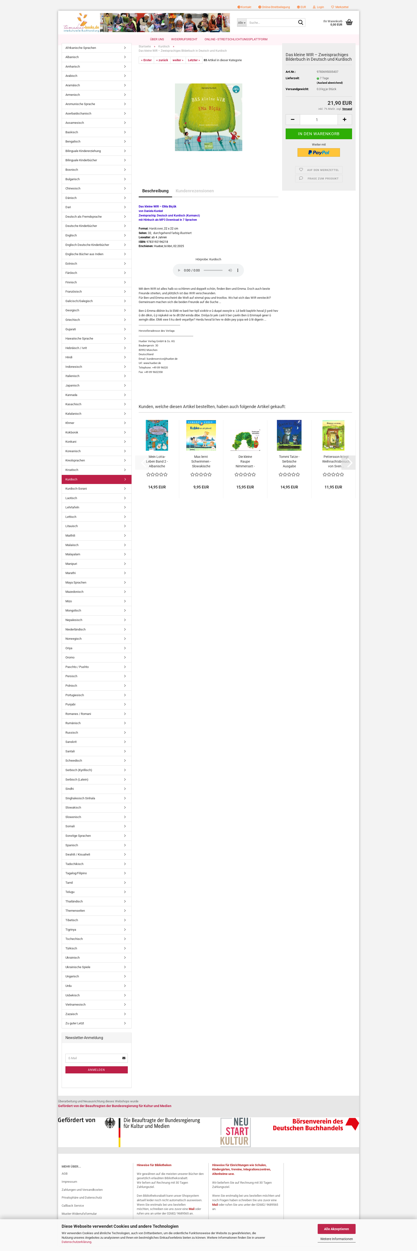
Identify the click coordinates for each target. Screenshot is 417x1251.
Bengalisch (72, 146)
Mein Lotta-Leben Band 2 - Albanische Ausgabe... (157, 466)
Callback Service (73, 1210)
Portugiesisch (74, 700)
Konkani (70, 446)
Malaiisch (71, 550)
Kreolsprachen (75, 465)
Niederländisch (75, 634)
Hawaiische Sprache (79, 343)
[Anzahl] (319, 124)
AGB (65, 1178)
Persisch (71, 681)
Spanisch (71, 850)
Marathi (70, 578)
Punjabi (70, 709)
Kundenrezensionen (195, 195)
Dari (68, 212)
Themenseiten (75, 915)
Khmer (69, 428)
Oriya (68, 653)
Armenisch (72, 99)
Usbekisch (72, 1000)
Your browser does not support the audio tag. (208, 275)
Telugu (69, 897)
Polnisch (71, 690)
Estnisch (71, 268)
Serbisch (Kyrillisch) (78, 775)
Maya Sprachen (75, 587)
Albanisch (72, 62)
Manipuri (71, 568)
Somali (70, 831)
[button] (301, 7)
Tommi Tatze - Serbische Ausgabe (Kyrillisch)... (289, 466)
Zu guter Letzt (74, 1028)
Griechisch (72, 324)
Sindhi (69, 793)
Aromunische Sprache (80, 108)
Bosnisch (71, 174)
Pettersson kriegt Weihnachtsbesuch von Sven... (336, 466)
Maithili (70, 540)
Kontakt (244, 7)
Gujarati (70, 334)
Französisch (73, 296)
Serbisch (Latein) (76, 784)
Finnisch (71, 287)
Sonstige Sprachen (78, 840)
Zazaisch (71, 1019)
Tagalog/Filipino (76, 878)
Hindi (68, 362)
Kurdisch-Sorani (76, 493)
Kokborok (71, 437)
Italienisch (72, 381)
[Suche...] (241, 22)
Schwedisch (73, 765)
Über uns (157, 39)
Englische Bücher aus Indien (84, 259)
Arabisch (71, 81)
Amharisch (72, 71)
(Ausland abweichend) (330, 87)
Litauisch (71, 531)
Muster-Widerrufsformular (79, 1218)
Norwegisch (73, 643)
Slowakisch (73, 812)
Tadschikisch (74, 868)
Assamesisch (74, 127)
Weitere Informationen (336, 1239)
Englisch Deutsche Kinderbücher (87, 249)
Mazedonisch (74, 596)
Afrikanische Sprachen (80, 52)
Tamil (69, 887)
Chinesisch (72, 193)
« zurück (162, 65)
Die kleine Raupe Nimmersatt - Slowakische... (245, 466)
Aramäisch (72, 90)
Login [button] (318, 7)
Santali (70, 756)
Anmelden (96, 1074)
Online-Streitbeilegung (274, 7)
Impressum (69, 1186)
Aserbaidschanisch (78, 118)
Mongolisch (73, 615)
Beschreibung (155, 195)
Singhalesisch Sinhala (80, 803)
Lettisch (70, 521)
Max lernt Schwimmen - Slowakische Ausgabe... (201, 466)
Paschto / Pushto (77, 671)
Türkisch (71, 953)
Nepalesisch (73, 624)
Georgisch (72, 315)
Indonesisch (73, 371)
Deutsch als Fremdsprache (83, 221)
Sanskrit (71, 747)
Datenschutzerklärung (76, 1242)
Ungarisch (72, 981)
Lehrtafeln (72, 512)
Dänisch (71, 202)
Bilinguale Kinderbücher (81, 165)
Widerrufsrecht (184, 39)
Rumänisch (73, 728)
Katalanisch (73, 418)
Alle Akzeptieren (336, 1229)
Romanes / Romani (78, 718)
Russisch (71, 737)
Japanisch (72, 390)
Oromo (69, 662)
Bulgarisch (72, 184)
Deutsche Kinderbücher (81, 231)
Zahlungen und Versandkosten (82, 1194)
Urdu (68, 990)
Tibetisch (71, 925)
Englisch (71, 240)
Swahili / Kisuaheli (77, 859)
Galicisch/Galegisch (79, 306)
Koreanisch (73, 456)
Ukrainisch (72, 962)
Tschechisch (74, 943)
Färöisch (71, 278)
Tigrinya (70, 934)
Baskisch (71, 137)
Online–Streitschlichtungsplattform (236, 39)
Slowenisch (73, 821)
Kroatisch (71, 474)
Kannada (71, 399)
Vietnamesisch (75, 1009)
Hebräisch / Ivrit (76, 352)
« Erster (146, 65)
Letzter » (194, 65)
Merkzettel (339, 7)
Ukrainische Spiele (77, 972)
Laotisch (71, 503)
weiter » (178, 65)
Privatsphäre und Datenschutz (82, 1202)
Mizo (68, 606)
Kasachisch (73, 409)
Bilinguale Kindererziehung (83, 155)
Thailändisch (74, 906)
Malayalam (72, 559)
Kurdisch (71, 484)
